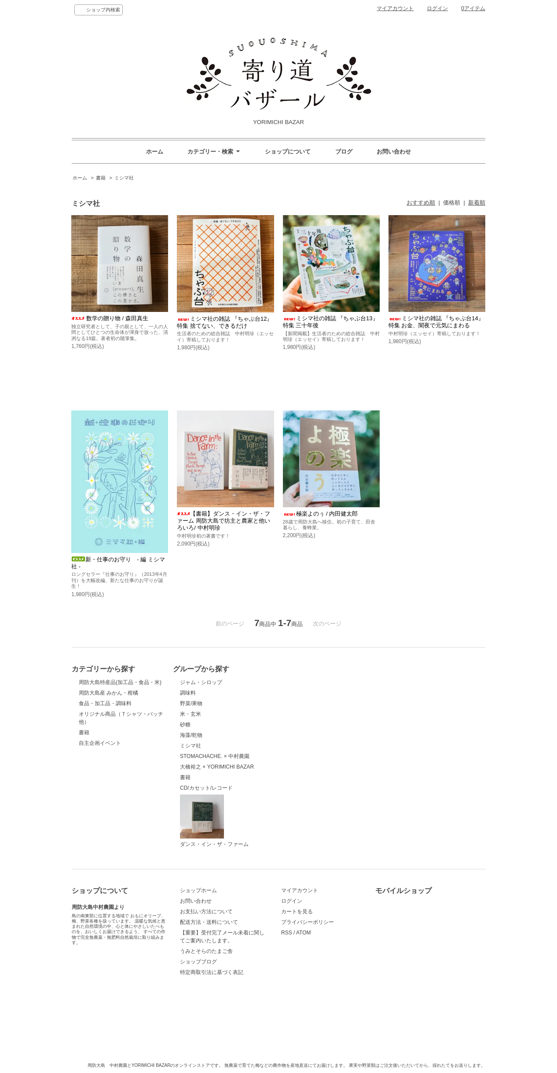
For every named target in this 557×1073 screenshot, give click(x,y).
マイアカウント (395, 8)
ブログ (343, 151)
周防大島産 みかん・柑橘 (108, 693)
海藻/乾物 (191, 735)
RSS (286, 933)
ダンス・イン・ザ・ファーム (214, 821)
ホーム (154, 151)
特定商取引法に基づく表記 (211, 972)
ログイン (437, 8)
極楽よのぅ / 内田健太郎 (320, 513)
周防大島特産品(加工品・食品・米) (120, 682)
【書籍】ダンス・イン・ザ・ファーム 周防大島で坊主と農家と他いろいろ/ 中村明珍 (223, 520)
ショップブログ (198, 962)
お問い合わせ (394, 151)
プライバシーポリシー (307, 922)
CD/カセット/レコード (206, 788)
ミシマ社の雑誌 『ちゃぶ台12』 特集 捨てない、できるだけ (224, 322)
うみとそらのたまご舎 (206, 951)
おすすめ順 (421, 202)
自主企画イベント (100, 743)
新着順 (476, 202)
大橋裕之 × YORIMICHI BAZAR (217, 767)
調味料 (188, 693)
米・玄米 (190, 714)
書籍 (101, 177)
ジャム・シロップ (201, 682)
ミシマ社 (124, 177)
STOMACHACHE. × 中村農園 (214, 756)
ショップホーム (198, 890)
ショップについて (288, 151)
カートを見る (297, 911)
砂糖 (185, 724)
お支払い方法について (206, 911)
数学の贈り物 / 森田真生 (109, 318)
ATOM (303, 933)
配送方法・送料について (209, 922)
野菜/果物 (191, 703)
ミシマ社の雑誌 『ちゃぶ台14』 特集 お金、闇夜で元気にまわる (436, 322)
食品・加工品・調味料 (105, 703)
